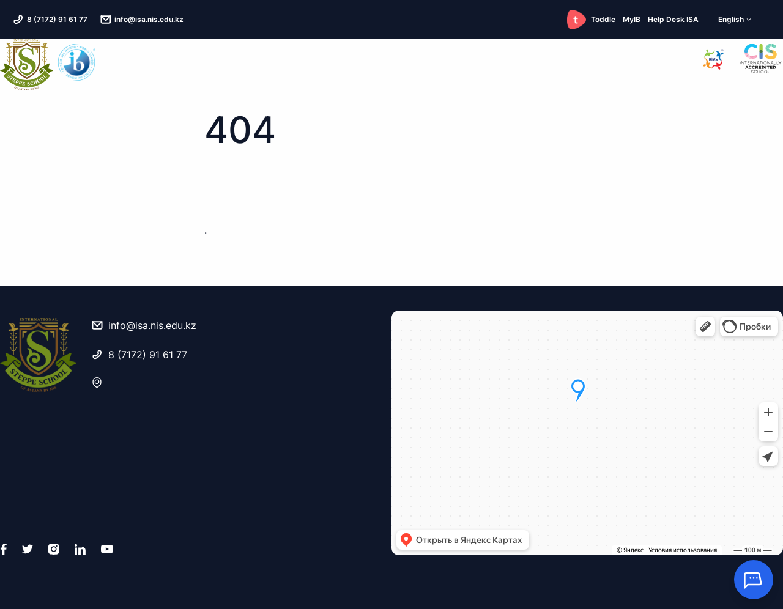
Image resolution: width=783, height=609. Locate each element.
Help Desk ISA (673, 19)
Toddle (591, 19)
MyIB (631, 19)
